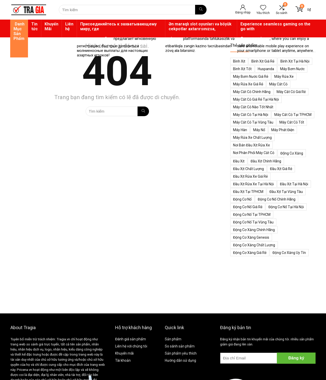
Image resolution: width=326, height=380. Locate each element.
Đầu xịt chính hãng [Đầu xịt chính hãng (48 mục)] (266, 161)
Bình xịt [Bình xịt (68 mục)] (239, 61)
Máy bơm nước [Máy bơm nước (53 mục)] (292, 69)
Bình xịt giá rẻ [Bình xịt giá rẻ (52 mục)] (262, 61)
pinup (174, 38)
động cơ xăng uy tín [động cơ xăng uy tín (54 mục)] (289, 253)
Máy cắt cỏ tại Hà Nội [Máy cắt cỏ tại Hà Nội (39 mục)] (250, 115)
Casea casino (253, 38)
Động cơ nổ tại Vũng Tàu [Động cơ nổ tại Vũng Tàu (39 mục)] (253, 222)
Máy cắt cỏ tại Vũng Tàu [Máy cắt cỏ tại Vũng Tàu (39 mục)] (253, 122)
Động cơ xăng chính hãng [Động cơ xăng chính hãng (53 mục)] (254, 230)
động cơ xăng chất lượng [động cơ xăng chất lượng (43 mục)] (254, 245)
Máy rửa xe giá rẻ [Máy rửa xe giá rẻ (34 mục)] (248, 84)
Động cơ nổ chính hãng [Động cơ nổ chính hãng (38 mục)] (276, 199)
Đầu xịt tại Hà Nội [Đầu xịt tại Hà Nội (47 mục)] (294, 184)
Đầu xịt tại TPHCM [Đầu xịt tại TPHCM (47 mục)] (248, 192)
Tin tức (34, 26)
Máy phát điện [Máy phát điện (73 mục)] (282, 130)
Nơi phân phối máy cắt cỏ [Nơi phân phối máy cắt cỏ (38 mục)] (253, 153)
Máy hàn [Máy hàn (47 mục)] (240, 130)
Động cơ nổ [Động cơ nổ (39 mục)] (242, 199)
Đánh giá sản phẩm (130, 339)
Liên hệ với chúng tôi (131, 346)
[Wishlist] (263, 8)
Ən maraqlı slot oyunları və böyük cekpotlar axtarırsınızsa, (200, 26)
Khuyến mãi (124, 353)
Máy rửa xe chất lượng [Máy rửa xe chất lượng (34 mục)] (252, 137)
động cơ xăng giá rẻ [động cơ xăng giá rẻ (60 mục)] (249, 253)
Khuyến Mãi (51, 26)
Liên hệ (69, 26)
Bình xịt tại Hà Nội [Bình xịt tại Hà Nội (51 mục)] (294, 61)
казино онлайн (94, 38)
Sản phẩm (173, 339)
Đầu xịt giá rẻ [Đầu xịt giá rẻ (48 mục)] (281, 169)
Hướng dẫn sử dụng (180, 360)
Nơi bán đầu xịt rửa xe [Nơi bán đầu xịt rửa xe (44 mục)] (251, 145)
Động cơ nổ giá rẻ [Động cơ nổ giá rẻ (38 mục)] (247, 207)
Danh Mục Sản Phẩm (18, 31)
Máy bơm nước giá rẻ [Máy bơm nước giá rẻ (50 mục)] (250, 76)
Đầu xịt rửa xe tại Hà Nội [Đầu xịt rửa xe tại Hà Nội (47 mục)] (253, 184)
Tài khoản (123, 360)
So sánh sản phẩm (180, 346)
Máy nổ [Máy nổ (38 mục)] (259, 130)
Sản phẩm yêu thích (181, 353)
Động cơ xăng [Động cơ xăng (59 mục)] (291, 153)
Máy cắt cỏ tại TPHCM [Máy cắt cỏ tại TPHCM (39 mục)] (292, 115)
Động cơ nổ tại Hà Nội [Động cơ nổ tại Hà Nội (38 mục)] (286, 207)
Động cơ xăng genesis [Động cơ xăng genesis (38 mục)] (251, 237)
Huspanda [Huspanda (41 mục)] (266, 69)
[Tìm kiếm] (201, 9)
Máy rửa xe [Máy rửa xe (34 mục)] (284, 76)
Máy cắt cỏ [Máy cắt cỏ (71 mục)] (278, 84)
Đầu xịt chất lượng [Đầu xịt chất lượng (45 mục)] (248, 169)
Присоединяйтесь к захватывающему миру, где (118, 26)
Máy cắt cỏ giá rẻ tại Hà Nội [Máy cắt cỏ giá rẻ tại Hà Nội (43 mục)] (256, 99)
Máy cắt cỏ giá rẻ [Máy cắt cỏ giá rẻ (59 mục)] (291, 92)
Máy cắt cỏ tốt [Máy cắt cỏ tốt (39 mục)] (291, 122)
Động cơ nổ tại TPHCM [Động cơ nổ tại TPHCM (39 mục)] (251, 214)
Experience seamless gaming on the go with (275, 26)
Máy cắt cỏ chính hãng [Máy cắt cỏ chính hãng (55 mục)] (251, 92)
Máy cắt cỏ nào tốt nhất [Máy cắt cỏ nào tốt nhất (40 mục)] (253, 107)
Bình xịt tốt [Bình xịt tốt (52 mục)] (242, 69)
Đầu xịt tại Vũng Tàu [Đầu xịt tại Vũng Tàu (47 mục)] (286, 192)
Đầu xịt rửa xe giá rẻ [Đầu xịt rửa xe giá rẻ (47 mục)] (250, 176)
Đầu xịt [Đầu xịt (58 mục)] (238, 161)
